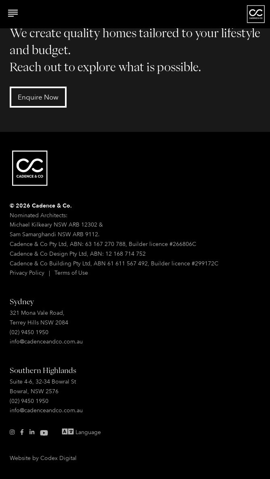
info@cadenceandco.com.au (46, 341)
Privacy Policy (27, 272)
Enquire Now (38, 96)
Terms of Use (71, 272)
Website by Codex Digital (43, 457)
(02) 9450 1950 (29, 332)
